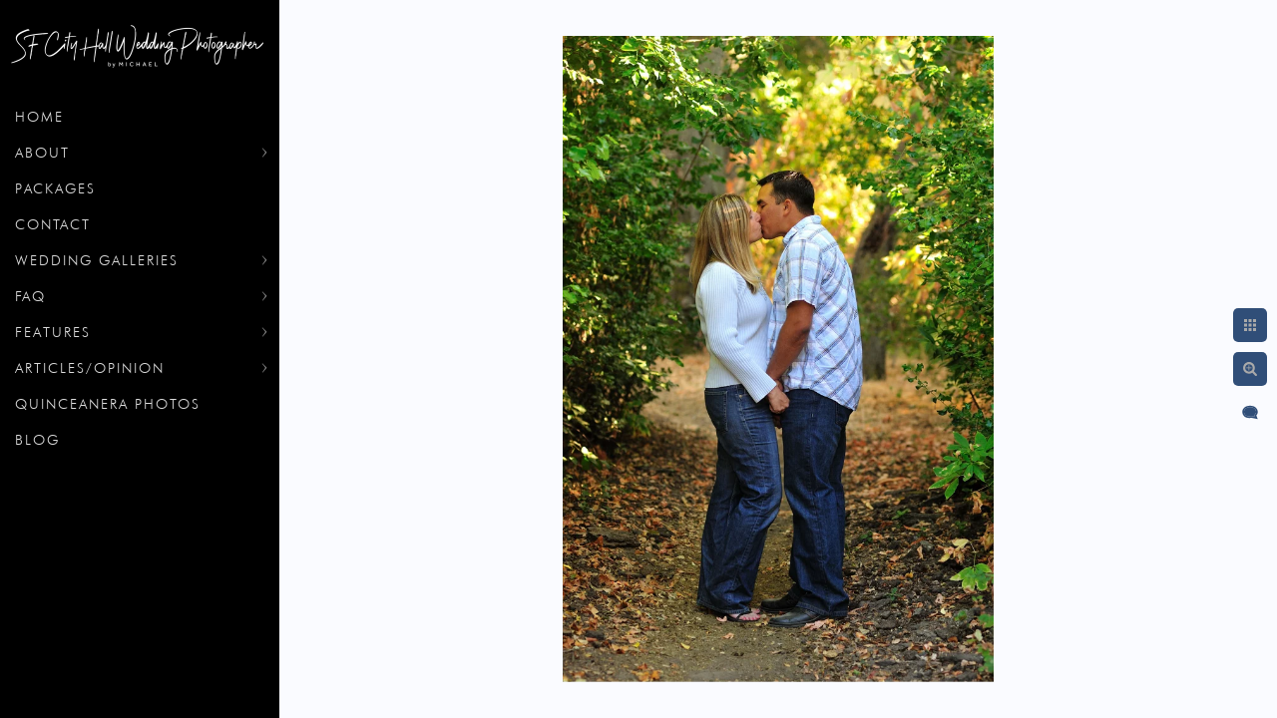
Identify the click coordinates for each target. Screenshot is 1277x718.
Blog (37, 440)
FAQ (30, 296)
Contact (53, 224)
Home (39, 117)
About (42, 153)
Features (53, 332)
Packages (55, 188)
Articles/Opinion (90, 368)
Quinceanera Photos (108, 404)
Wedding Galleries (97, 260)
